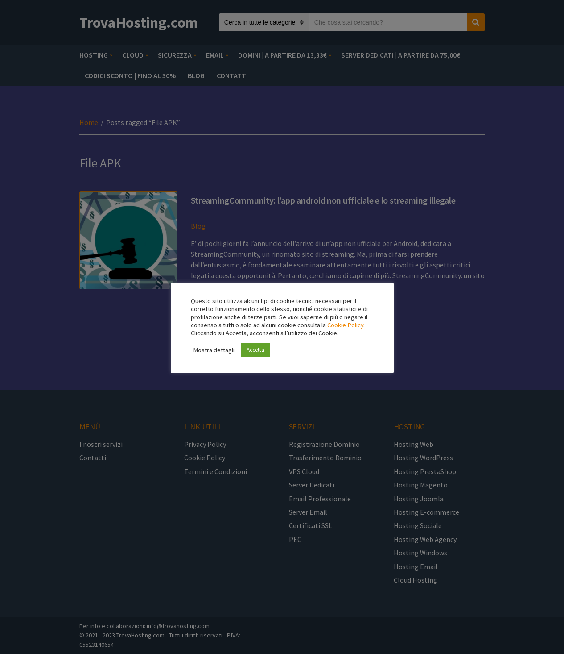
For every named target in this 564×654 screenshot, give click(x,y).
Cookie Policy (345, 325)
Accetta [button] (255, 350)
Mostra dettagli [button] (214, 350)
